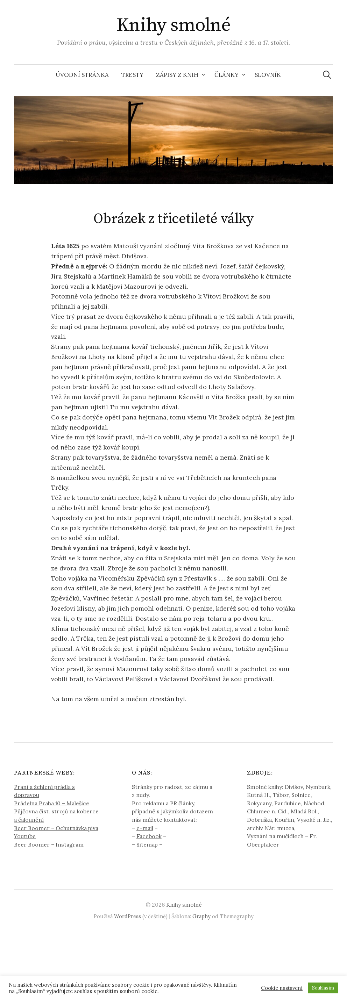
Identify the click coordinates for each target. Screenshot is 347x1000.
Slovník (268, 75)
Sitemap (147, 844)
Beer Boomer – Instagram (49, 844)
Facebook (149, 836)
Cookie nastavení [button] (282, 988)
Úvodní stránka (82, 75)
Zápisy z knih (177, 75)
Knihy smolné (173, 25)
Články (226, 75)
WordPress (127, 916)
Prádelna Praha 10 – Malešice (51, 803)
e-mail (144, 828)
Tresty (132, 75)
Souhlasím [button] (323, 988)
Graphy (201, 916)
